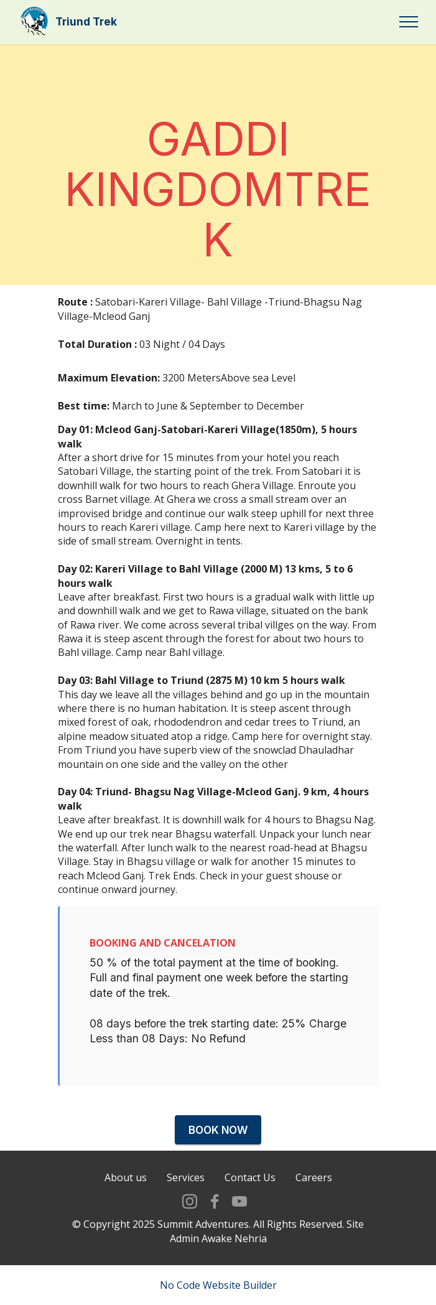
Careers (313, 1217)
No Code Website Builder (218, 1285)
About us (125, 1217)
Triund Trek (86, 21)
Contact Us (250, 1217)
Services (186, 1217)
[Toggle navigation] (409, 22)
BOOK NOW (218, 1129)
